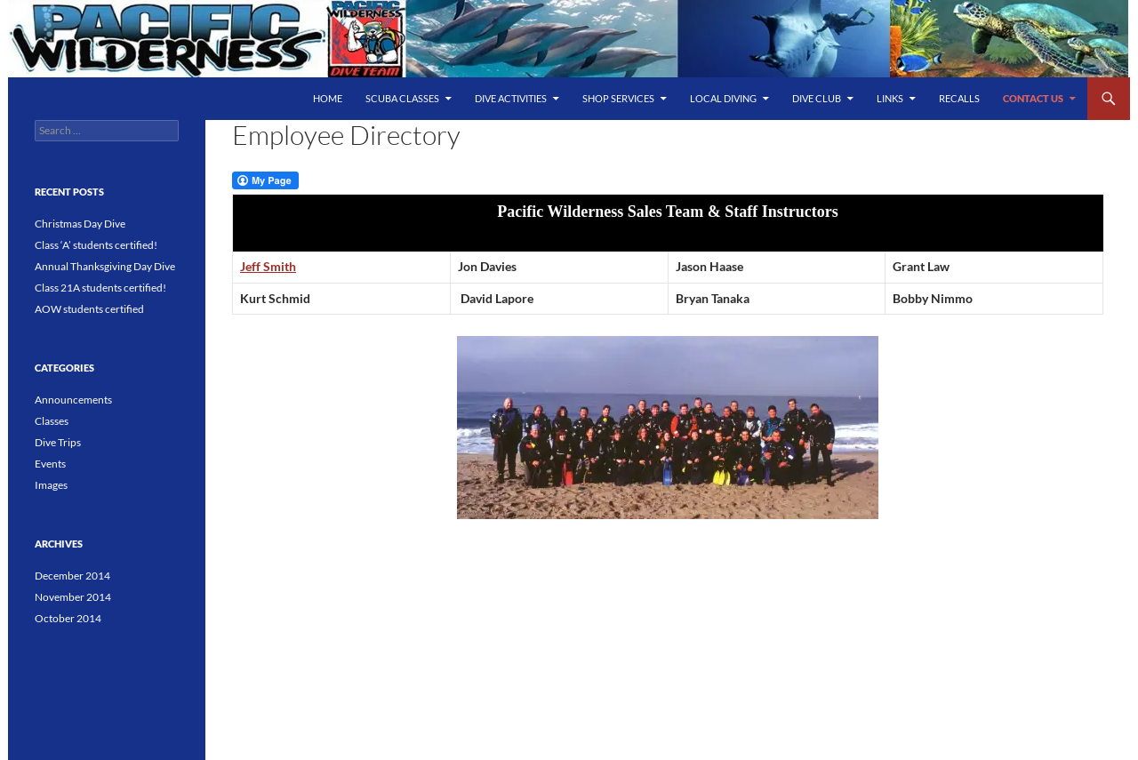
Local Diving (723, 98)
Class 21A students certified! (100, 287)
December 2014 (72, 575)
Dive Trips (58, 442)
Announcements (73, 399)
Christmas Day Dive (80, 223)
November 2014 (73, 597)
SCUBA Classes (402, 98)
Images (51, 485)
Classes (51, 421)
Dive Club (816, 98)
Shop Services (618, 98)
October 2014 (68, 618)
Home (327, 98)
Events (50, 463)
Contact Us (1033, 98)
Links (890, 98)
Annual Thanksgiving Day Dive (105, 266)
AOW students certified (89, 309)
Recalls (959, 98)
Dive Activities (511, 98)
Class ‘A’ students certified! (96, 245)
